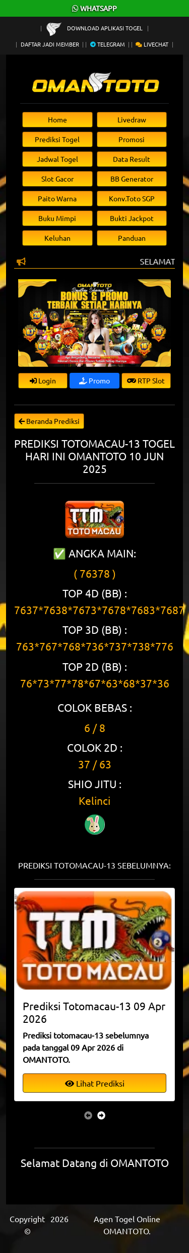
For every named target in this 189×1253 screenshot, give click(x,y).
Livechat (152, 44)
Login (43, 380)
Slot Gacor (57, 178)
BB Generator (131, 178)
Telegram (107, 44)
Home (57, 119)
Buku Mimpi (57, 218)
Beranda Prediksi (49, 420)
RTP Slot (146, 380)
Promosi (131, 139)
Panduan (132, 237)
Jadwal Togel (57, 158)
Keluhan (57, 237)
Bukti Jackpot (132, 218)
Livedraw (131, 119)
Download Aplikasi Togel (95, 28)
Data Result (131, 158)
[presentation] (88, 1115)
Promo (94, 380)
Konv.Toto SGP (132, 198)
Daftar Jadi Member (50, 44)
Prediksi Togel (57, 139)
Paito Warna (57, 198)
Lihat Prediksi (94, 1083)
